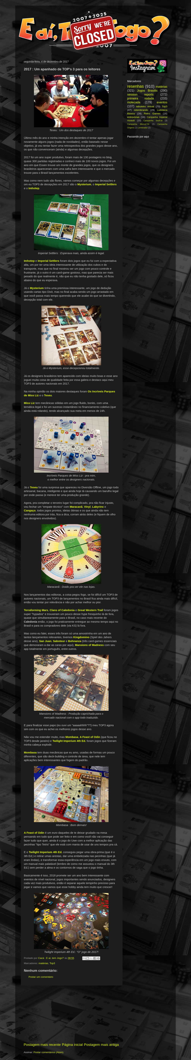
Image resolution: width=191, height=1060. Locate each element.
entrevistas (133, 117)
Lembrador (143, 128)
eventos (162, 102)
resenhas (135, 86)
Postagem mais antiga (101, 1045)
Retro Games (152, 113)
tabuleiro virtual (145, 106)
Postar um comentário (41, 976)
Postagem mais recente (42, 1045)
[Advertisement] (71, 1014)
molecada (133, 102)
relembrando (141, 110)
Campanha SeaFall (152, 120)
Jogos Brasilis (147, 90)
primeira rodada (140, 98)
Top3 (52, 963)
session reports (140, 94)
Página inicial (72, 1045)
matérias (43, 963)
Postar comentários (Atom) (49, 1052)
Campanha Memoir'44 (138, 124)
